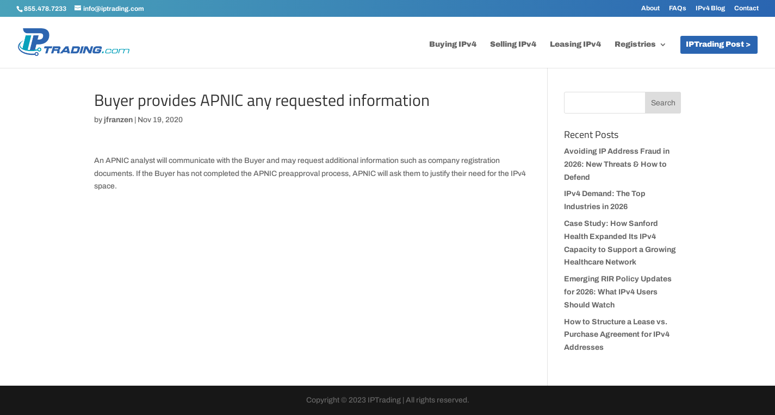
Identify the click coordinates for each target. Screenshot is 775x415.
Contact (746, 8)
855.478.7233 (45, 8)
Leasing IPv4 (575, 44)
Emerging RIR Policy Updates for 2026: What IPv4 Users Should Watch (618, 292)
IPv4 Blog (710, 8)
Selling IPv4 (513, 44)
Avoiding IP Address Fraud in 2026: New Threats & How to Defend (616, 164)
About (650, 8)
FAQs (677, 8)
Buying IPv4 (452, 44)
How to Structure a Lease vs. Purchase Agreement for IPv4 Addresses (616, 335)
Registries (635, 44)
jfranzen (118, 120)
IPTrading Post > (718, 44)
